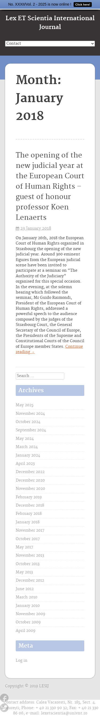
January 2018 (27, 522)
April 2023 (25, 463)
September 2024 (31, 430)
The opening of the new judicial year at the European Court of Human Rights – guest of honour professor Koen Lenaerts (50, 186)
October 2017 (28, 539)
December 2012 (30, 580)
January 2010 (28, 605)
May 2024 (25, 438)
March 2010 (26, 597)
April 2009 (25, 630)
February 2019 (29, 497)
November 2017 (30, 530)
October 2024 (28, 422)
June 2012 (25, 589)
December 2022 (30, 472)
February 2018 (29, 513)
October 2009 (28, 622)
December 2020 (30, 480)
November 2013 (30, 555)
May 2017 (24, 547)
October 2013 (27, 564)
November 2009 (30, 614)
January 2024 (28, 455)
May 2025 (24, 405)
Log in (21, 660)
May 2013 (24, 572)
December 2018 (30, 505)
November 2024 (30, 413)
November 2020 (30, 488)
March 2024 (27, 447)
